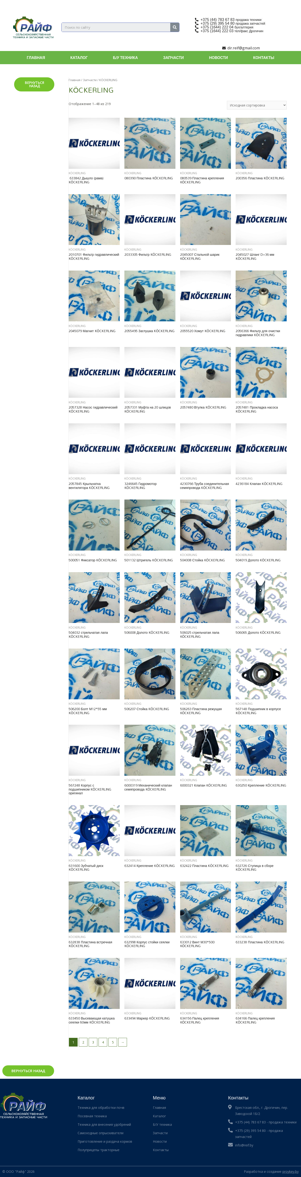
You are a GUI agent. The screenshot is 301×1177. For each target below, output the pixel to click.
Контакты (263, 57)
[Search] (174, 27)
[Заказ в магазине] (257, 105)
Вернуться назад (34, 84)
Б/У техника (125, 57)
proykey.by (290, 1171)
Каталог (79, 57)
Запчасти (173, 57)
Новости (218, 57)
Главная (36, 57)
